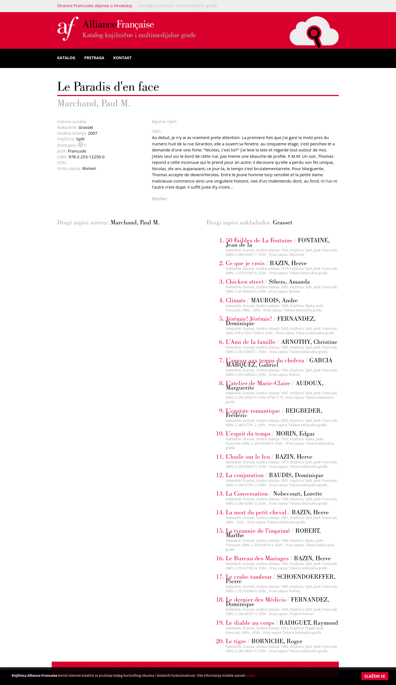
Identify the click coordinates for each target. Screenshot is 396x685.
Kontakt (122, 57)
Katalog (66, 57)
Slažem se (374, 676)
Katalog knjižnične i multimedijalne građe (178, 5)
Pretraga (94, 57)
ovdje (250, 675)
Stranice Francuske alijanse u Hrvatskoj (94, 5)
